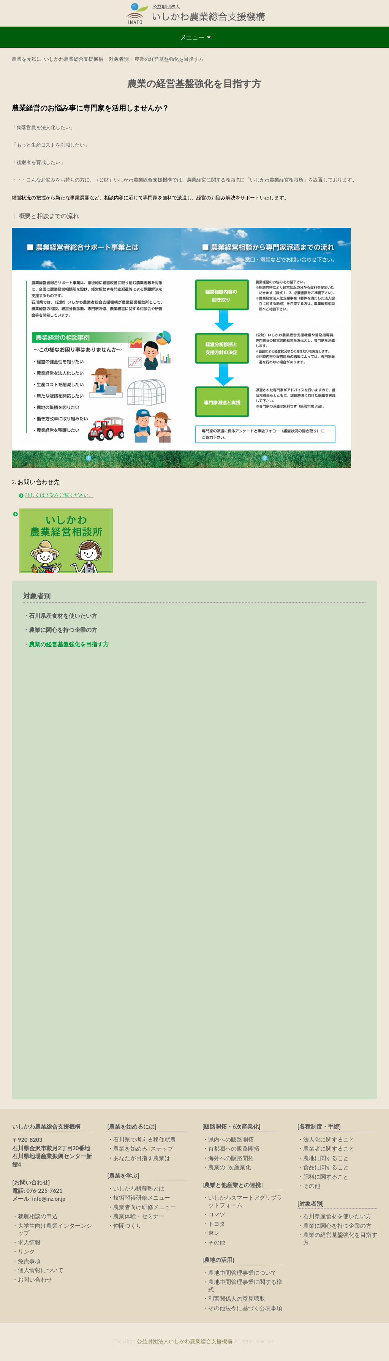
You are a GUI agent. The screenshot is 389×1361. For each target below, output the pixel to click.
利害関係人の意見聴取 (236, 1299)
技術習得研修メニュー (141, 1198)
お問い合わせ (35, 1280)
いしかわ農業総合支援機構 (46, 1127)
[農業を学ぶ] (123, 1176)
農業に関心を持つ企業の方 (63, 629)
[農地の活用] (218, 1261)
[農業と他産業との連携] (232, 1186)
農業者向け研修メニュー (144, 1208)
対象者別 (37, 596)
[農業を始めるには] (132, 1127)
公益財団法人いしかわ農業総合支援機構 (194, 13)
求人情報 (29, 1243)
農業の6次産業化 (229, 1168)
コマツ (216, 1215)
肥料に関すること (326, 1177)
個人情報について (40, 1271)
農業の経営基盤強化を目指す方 (69, 644)
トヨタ (216, 1224)
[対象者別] (310, 1205)
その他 (216, 1243)
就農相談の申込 (38, 1217)
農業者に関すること (328, 1149)
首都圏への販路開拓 (233, 1149)
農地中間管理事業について (242, 1273)
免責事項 (29, 1261)
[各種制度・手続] (319, 1127)
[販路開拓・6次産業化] (231, 1127)
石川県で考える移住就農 (144, 1140)
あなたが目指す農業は (141, 1159)
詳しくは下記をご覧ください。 (59, 495)
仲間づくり (127, 1226)
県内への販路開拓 (231, 1140)
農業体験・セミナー (138, 1217)
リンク (26, 1252)
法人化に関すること (328, 1140)
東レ (214, 1233)
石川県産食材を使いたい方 (63, 615)
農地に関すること (326, 1159)
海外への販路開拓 (231, 1159)
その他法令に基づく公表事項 (245, 1309)
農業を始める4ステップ (143, 1149)
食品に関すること (326, 1168)
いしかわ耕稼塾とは (138, 1189)
